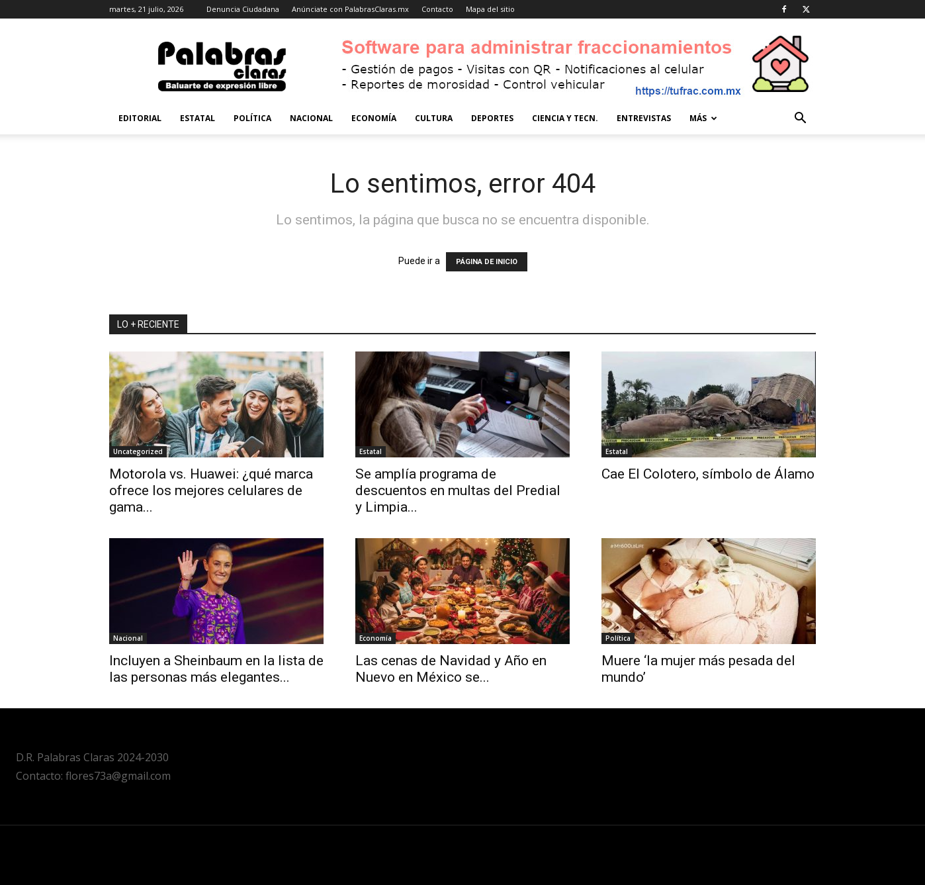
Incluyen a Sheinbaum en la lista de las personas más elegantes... (216, 669)
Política (252, 118)
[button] (800, 119)
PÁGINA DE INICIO (486, 261)
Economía (373, 118)
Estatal (197, 118)
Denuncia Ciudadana (242, 9)
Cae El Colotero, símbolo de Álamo (708, 474)
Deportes (492, 118)
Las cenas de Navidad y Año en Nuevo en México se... (451, 669)
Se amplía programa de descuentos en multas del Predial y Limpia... (457, 490)
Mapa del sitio (490, 9)
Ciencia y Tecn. (565, 118)
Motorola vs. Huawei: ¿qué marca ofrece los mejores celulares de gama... (211, 490)
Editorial (139, 118)
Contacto (437, 9)
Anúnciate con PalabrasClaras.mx (350, 9)
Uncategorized (138, 451)
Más (703, 118)
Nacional (311, 118)
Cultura (434, 118)
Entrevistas (644, 118)
